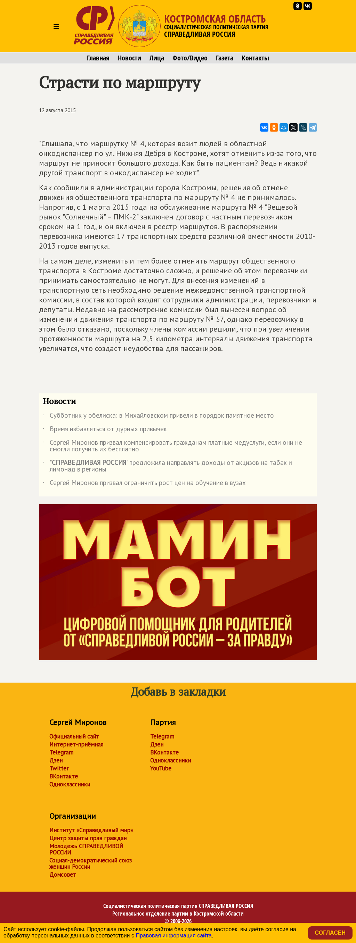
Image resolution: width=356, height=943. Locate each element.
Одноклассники (69, 784)
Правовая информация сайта (174, 935)
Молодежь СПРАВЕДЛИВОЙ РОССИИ (86, 849)
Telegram (61, 752)
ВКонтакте (63, 776)
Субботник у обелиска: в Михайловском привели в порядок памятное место (158, 416)
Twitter (58, 768)
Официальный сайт (74, 736)
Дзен (56, 760)
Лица (156, 58)
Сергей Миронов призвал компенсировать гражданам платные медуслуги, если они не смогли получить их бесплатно (172, 446)
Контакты (255, 58)
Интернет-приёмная (76, 744)
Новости (129, 58)
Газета (224, 58)
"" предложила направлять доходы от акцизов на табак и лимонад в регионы (167, 466)
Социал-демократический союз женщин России (90, 863)
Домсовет (62, 874)
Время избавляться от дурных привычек (105, 430)
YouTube (160, 768)
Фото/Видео (190, 58)
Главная (98, 58)
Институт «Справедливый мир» (91, 830)
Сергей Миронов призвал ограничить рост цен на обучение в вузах (144, 484)
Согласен (330, 933)
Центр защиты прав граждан (88, 838)
